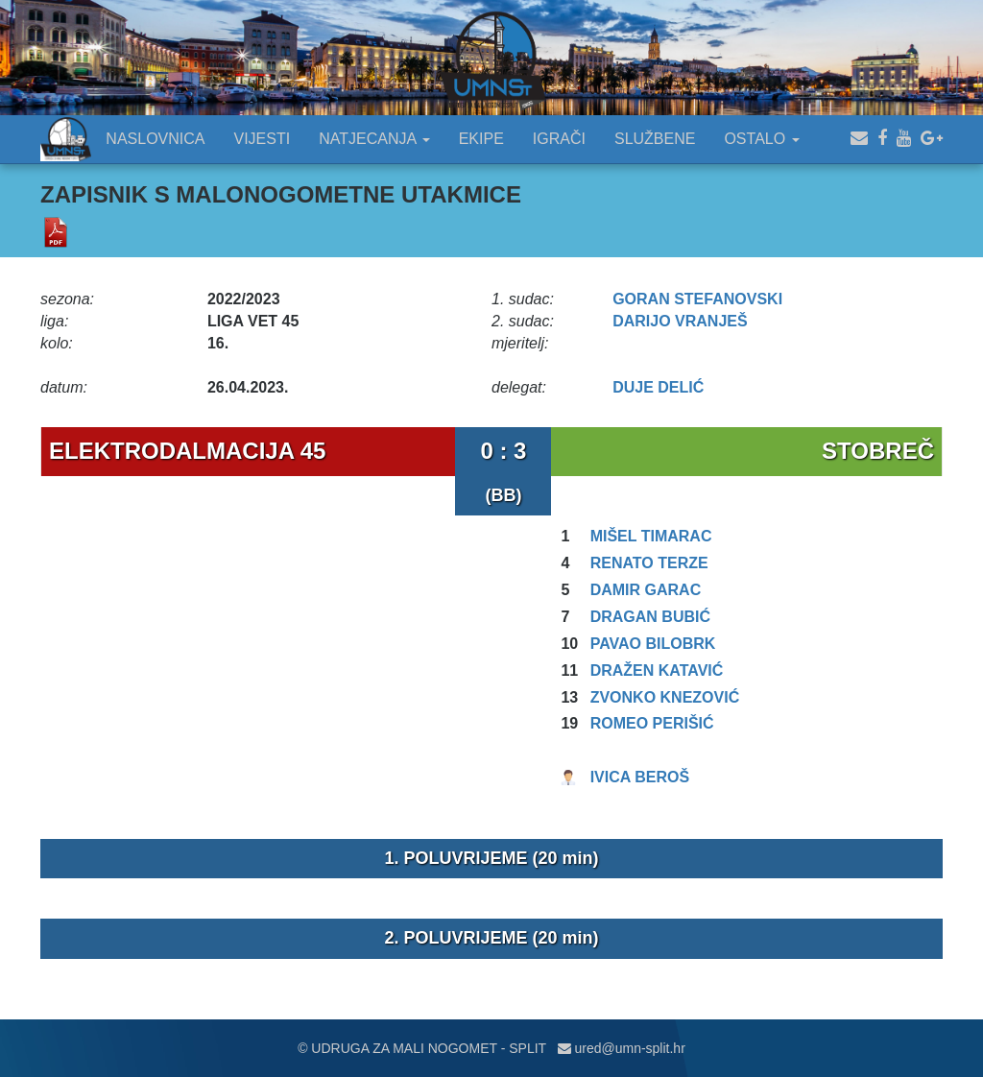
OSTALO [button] (761, 139)
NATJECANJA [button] (374, 139)
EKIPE (481, 139)
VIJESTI (262, 139)
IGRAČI (559, 139)
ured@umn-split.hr (621, 1048)
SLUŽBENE (654, 139)
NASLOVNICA (155, 139)
